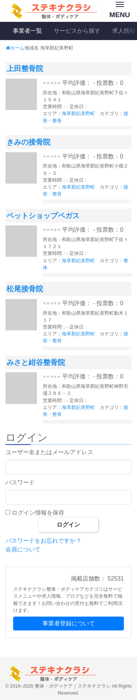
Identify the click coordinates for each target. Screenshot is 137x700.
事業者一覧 (27, 31)
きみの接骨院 (28, 142)
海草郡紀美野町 (78, 113)
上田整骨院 (25, 68)
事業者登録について (68, 623)
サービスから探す (77, 31)
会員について (23, 549)
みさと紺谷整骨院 (36, 362)
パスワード (20, 482)
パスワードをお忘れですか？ (43, 541)
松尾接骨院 (25, 289)
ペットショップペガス (43, 216)
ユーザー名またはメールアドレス (49, 452)
